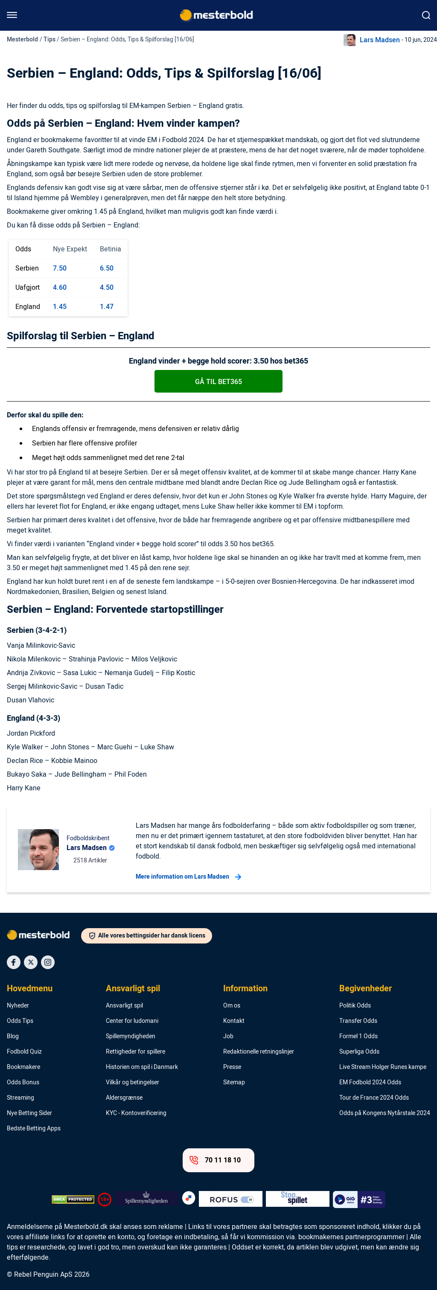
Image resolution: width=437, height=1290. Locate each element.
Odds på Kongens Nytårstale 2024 (384, 1113)
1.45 (60, 307)
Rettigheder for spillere (135, 1052)
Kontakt (234, 1021)
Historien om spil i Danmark (142, 1067)
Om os (231, 1006)
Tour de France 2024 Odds (374, 1098)
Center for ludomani (132, 1021)
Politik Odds (355, 1006)
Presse (232, 1067)
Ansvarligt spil (133, 989)
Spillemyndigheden (130, 1036)
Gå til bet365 (218, 382)
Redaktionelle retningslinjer (258, 1052)
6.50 (107, 268)
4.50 (107, 287)
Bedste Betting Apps (34, 1128)
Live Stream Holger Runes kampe (382, 1067)
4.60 (60, 287)
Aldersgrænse (124, 1098)
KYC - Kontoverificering (136, 1113)
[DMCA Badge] (73, 1199)
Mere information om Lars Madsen (188, 877)
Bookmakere (23, 1067)
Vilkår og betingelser (132, 1082)
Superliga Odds (359, 1052)
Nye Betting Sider (29, 1113)
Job (228, 1036)
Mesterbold (22, 39)
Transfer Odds (358, 1021)
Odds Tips (20, 1021)
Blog (13, 1036)
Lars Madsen (380, 40)
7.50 (60, 268)
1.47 (107, 307)
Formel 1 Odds (358, 1036)
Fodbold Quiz (24, 1052)
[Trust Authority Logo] (146, 1199)
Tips (49, 39)
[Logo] (44, 936)
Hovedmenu (29, 989)
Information (245, 989)
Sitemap (234, 1082)
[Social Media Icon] (13, 962)
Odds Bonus (23, 1082)
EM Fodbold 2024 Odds (370, 1082)
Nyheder (18, 1006)
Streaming (20, 1098)
